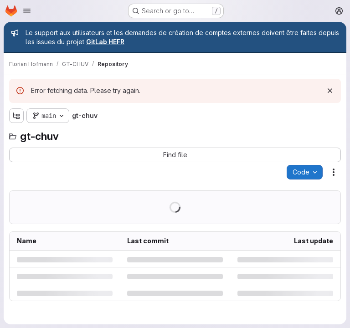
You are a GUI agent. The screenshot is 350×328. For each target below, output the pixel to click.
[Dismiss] (329, 90)
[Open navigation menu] (27, 11)
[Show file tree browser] (16, 115)
